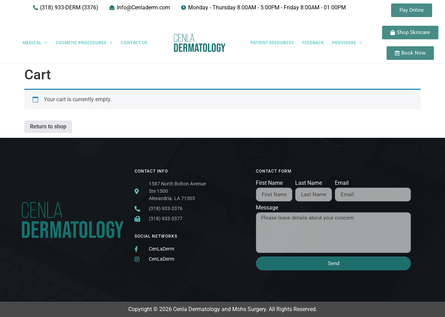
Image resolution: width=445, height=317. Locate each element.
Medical (35, 43)
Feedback (313, 43)
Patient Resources (272, 43)
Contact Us (134, 43)
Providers (347, 43)
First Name (269, 183)
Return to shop (48, 126)
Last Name (308, 183)
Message (267, 208)
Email (342, 183)
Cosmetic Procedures (84, 43)
